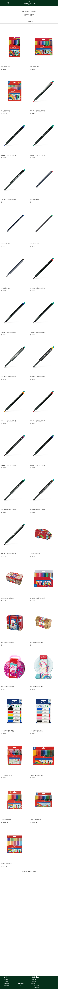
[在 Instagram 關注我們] (36, 985)
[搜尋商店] (8, 3)
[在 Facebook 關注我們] (36, 987)
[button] (16, 977)
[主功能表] (3, 3)
